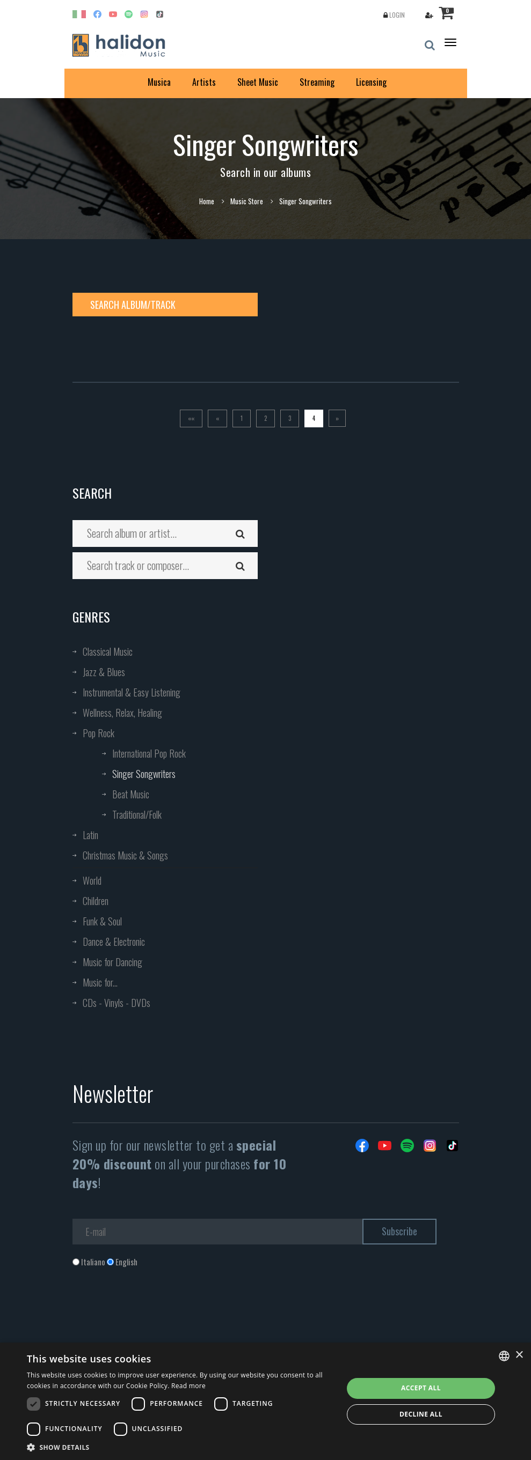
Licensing (371, 82)
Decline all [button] (420, 1414)
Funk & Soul (102, 921)
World (92, 880)
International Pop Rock (149, 753)
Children (95, 901)
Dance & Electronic (114, 941)
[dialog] (265, 1401)
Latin (90, 835)
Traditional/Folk (137, 814)
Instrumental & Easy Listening (131, 692)
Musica (159, 82)
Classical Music (108, 651)
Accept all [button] (421, 1387)
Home (206, 201)
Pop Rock (98, 733)
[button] (180, 1447)
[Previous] (217, 418)
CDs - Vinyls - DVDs (116, 1003)
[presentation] (154, 1310)
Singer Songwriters (144, 774)
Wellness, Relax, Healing (122, 713)
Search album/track (133, 305)
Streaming (317, 82)
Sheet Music (257, 82)
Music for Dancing (112, 962)
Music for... (100, 982)
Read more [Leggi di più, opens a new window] (188, 1385)
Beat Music (130, 794)
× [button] (519, 1355)
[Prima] (191, 418)
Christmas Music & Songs (125, 855)
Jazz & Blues (104, 672)
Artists (204, 82)
